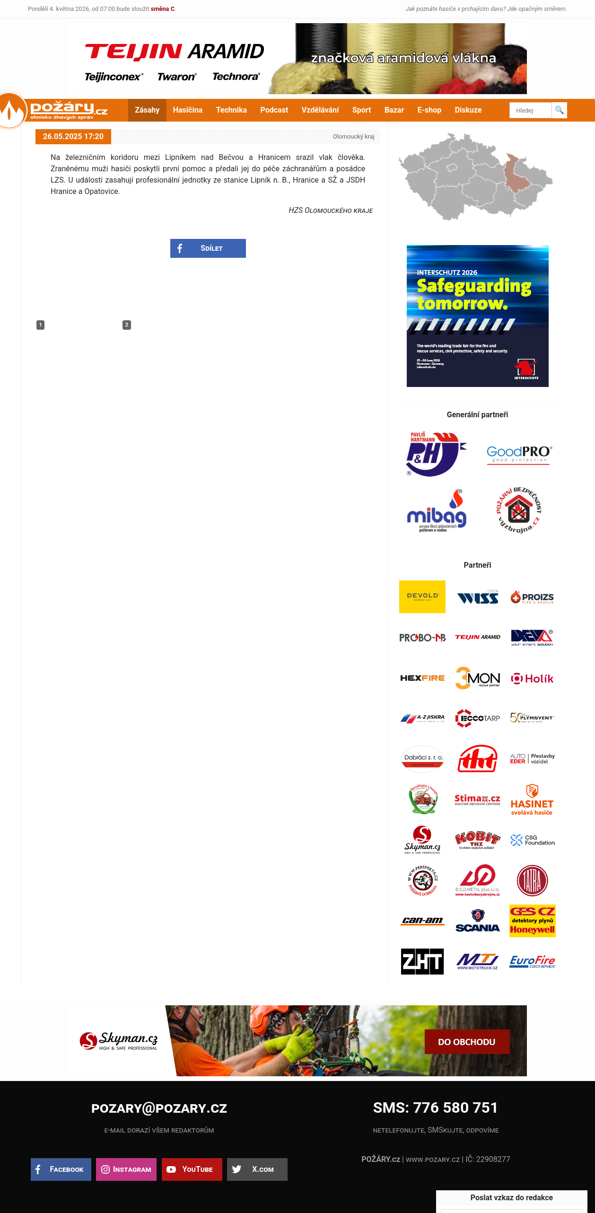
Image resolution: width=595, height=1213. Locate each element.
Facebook (67, 1169)
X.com (262, 1169)
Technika (231, 109)
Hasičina (187, 109)
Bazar (394, 109)
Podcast (275, 109)
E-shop (430, 109)
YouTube (198, 1169)
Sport (361, 109)
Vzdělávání (320, 109)
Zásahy (147, 109)
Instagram (132, 1169)
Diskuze (468, 109)
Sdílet (212, 248)
